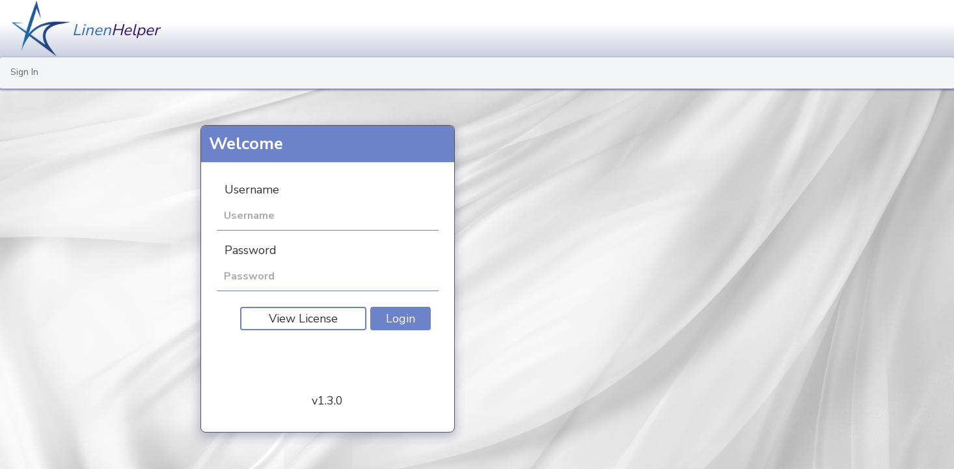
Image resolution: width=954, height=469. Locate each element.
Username (252, 189)
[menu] (477, 73)
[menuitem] (24, 73)
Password (251, 250)
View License (303, 318)
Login (400, 318)
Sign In (24, 72)
